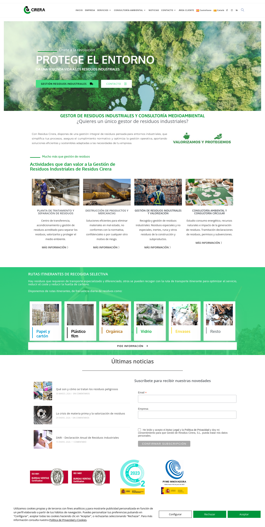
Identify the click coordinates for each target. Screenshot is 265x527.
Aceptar (244, 514)
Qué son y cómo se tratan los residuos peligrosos (87, 394)
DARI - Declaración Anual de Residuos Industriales (87, 443)
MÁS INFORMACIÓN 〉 (158, 252)
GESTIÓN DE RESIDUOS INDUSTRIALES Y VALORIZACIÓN (158, 217)
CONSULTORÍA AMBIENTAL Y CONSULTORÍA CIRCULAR (209, 217)
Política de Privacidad (197, 435)
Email (142, 398)
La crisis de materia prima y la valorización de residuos (90, 419)
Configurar (175, 514)
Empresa (143, 414)
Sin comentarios (81, 399)
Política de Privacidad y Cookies (68, 520)
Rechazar (209, 514)
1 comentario (79, 447)
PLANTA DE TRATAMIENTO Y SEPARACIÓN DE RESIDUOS (55, 217)
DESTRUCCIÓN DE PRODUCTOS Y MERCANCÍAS (106, 217)
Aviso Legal (172, 435)
